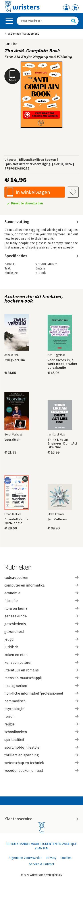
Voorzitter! (12, 440)
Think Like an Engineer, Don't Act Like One (62, 443)
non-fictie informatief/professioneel (41, 693)
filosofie (41, 601)
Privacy (51, 858)
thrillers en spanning (41, 755)
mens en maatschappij (41, 678)
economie (41, 593)
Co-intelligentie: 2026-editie (16, 521)
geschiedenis (41, 624)
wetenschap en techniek (41, 763)
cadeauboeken (41, 578)
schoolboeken (41, 732)
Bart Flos (10, 44)
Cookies (65, 858)
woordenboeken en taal (41, 770)
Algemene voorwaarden (25, 858)
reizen (41, 716)
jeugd (41, 639)
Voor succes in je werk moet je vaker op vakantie (62, 364)
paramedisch (41, 701)
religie (41, 724)
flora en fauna (41, 608)
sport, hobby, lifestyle (41, 747)
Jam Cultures (57, 519)
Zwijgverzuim (14, 360)
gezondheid (41, 632)
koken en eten (41, 655)
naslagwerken (41, 686)
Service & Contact (41, 864)
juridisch (41, 647)
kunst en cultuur (41, 662)
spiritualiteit (41, 740)
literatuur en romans (41, 670)
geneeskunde (41, 616)
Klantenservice (41, 819)
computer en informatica (41, 585)
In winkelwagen (33, 192)
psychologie (41, 709)
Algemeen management (23, 33)
